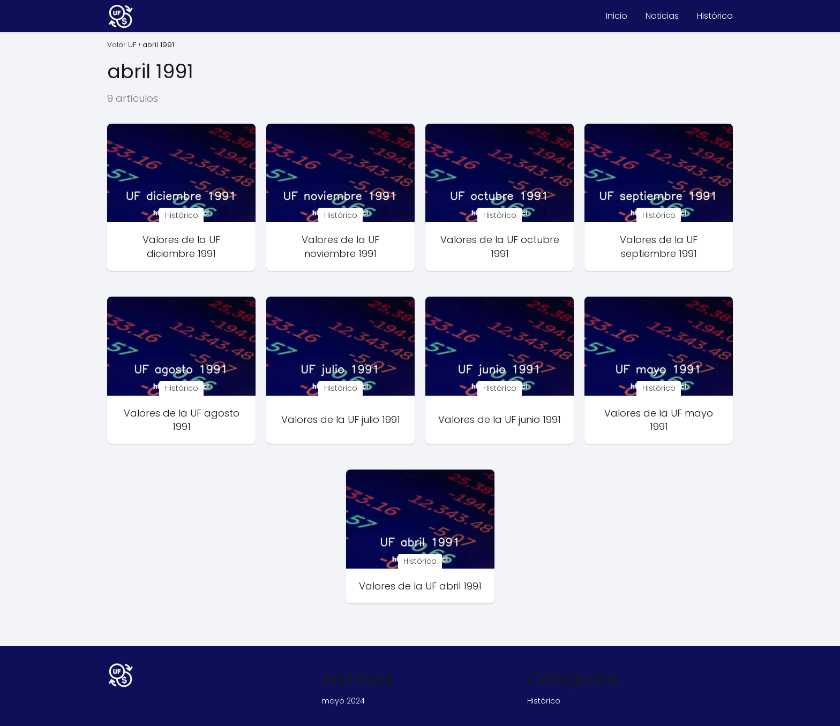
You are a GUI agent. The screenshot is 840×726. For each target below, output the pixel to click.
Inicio (616, 16)
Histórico (715, 16)
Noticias (662, 16)
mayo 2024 (343, 700)
